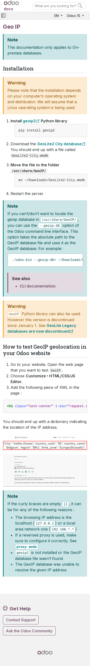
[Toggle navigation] (3, 15)
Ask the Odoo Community (29, 630)
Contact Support (21, 619)
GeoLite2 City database (59, 143)
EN (57, 16)
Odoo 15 (74, 16)
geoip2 (29, 121)
